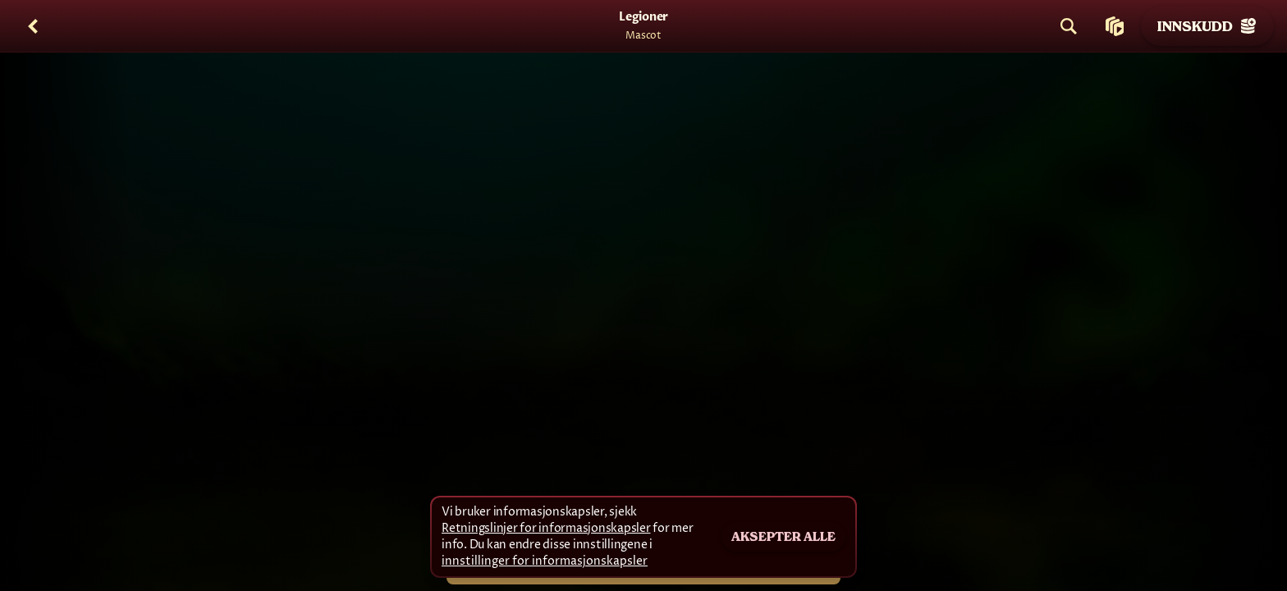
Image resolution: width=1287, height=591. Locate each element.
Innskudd (1207, 26)
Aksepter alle (783, 536)
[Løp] (1114, 26)
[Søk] (1068, 26)
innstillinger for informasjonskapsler (545, 561)
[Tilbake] (33, 26)
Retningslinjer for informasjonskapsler (546, 528)
